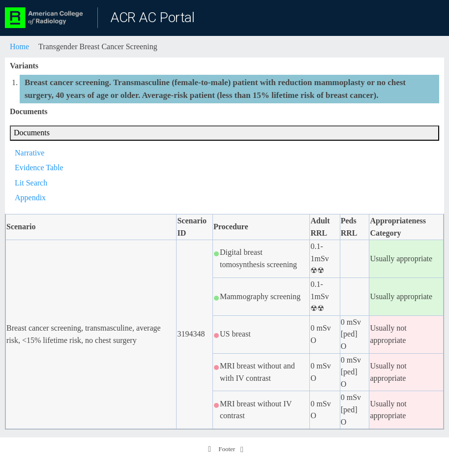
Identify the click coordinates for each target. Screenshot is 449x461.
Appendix (30, 197)
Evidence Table (39, 167)
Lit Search (31, 183)
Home (19, 46)
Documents (32, 132)
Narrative (29, 153)
